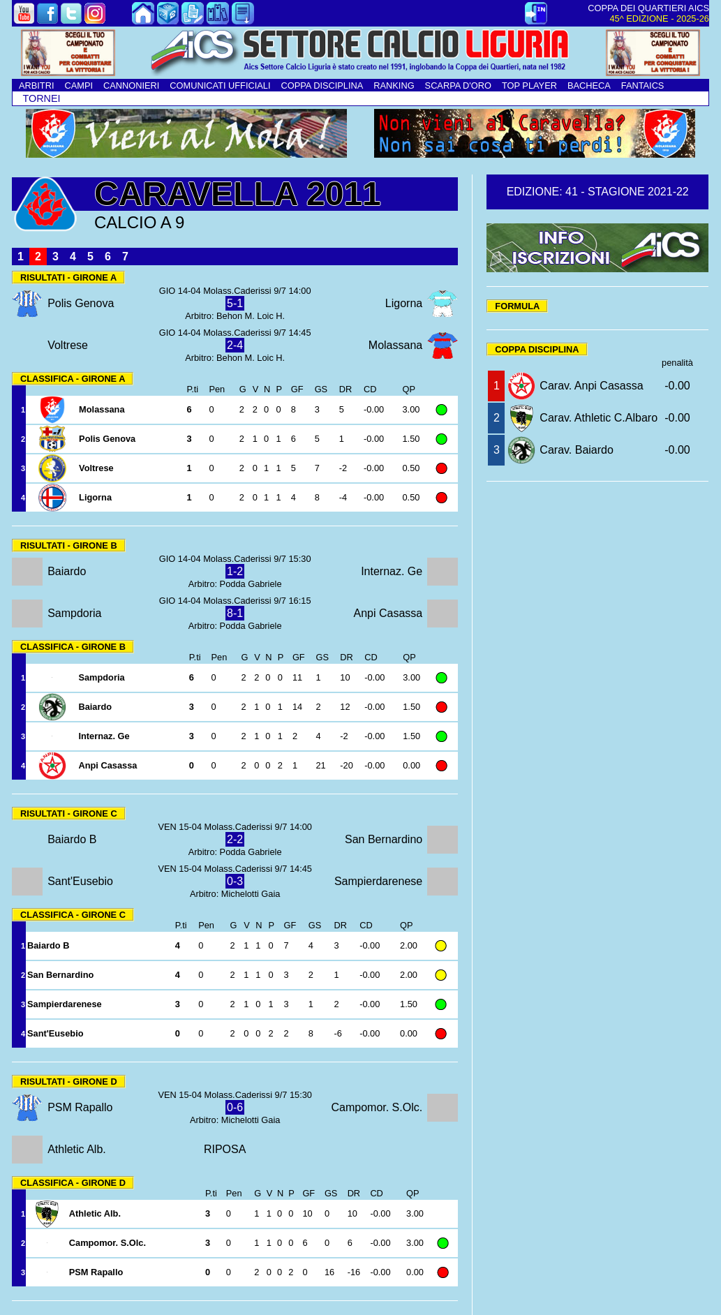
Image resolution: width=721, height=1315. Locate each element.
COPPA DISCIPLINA (322, 85)
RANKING (393, 85)
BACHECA (589, 85)
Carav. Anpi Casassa (591, 386)
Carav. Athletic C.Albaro (598, 418)
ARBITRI (36, 85)
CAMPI (78, 85)
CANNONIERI (131, 85)
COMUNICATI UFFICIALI (220, 85)
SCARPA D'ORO (458, 85)
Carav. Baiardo (577, 450)
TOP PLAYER (529, 85)
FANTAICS (642, 85)
